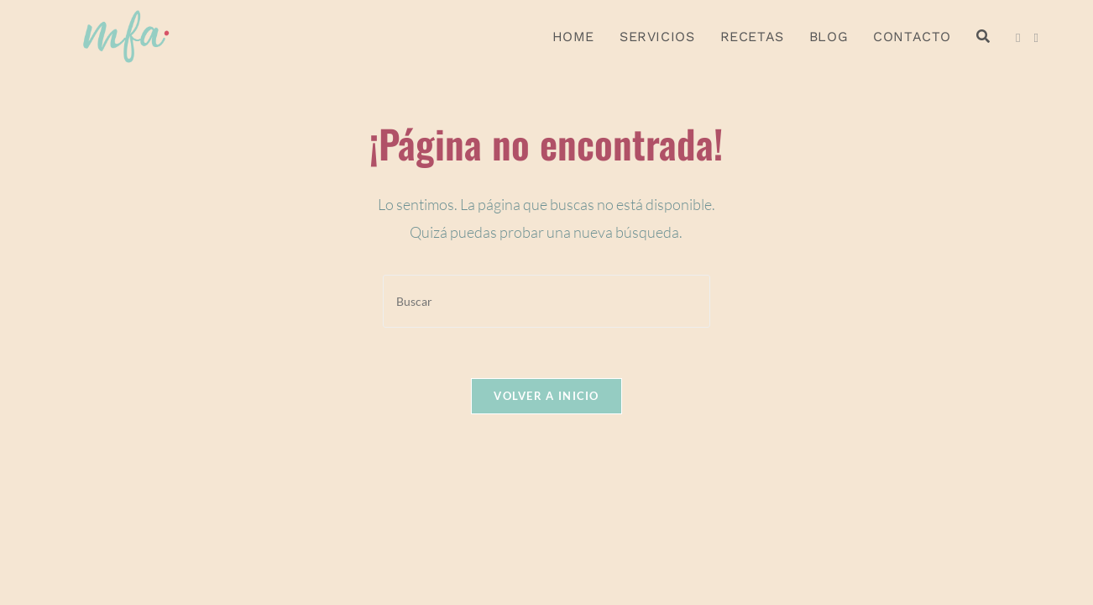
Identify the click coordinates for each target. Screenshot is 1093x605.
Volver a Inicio (546, 395)
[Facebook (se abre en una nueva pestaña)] (1018, 38)
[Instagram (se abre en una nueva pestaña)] (1035, 38)
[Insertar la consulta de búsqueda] (546, 301)
